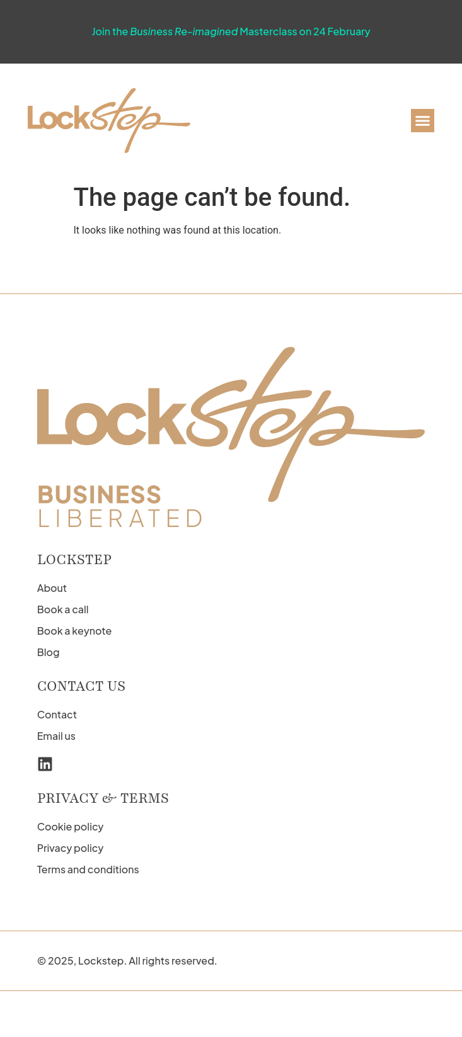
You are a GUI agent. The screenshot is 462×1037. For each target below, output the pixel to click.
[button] (423, 121)
